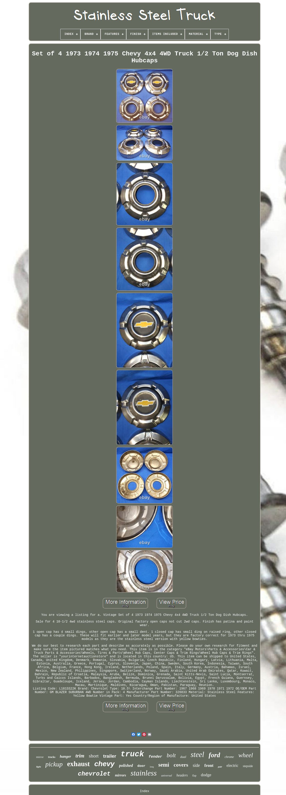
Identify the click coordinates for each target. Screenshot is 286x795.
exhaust (78, 764)
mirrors (120, 775)
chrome (229, 757)
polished (126, 765)
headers (182, 775)
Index (144, 791)
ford (214, 755)
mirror (40, 757)
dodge (206, 774)
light (38, 766)
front (209, 765)
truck (132, 754)
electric (232, 765)
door (141, 766)
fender (155, 757)
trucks (51, 757)
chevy (104, 764)
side (196, 765)
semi (163, 765)
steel (197, 755)
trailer (109, 756)
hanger (65, 756)
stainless (143, 773)
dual (183, 757)
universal (166, 775)
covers (181, 765)
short (94, 756)
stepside (248, 766)
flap (194, 775)
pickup (54, 764)
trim (80, 756)
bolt (171, 755)
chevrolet (94, 774)
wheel (245, 755)
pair (220, 766)
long (152, 767)
